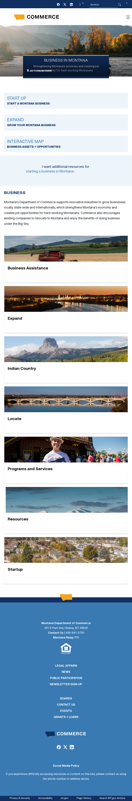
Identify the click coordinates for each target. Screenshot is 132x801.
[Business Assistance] (66, 259)
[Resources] (66, 510)
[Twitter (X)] (65, 4)
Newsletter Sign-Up (66, 684)
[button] (81, 4)
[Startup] (66, 560)
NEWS (66, 672)
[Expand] (66, 309)
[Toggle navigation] (128, 17)
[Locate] (66, 409)
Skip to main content (15, 3)
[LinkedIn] (71, 4)
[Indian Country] (66, 359)
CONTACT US (66, 705)
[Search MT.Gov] (103, 5)
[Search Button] (119, 5)
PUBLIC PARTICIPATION (66, 678)
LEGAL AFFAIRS (66, 666)
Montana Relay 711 (66, 637)
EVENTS (66, 711)
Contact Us (55, 633)
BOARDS (66, 698)
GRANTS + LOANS (66, 717)
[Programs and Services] (66, 460)
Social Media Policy (66, 766)
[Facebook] (58, 4)
